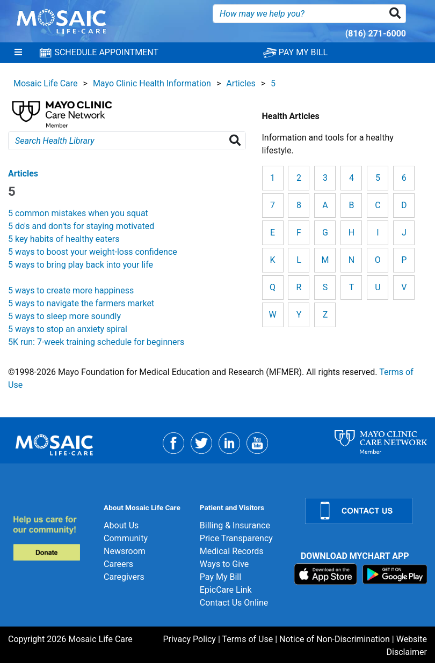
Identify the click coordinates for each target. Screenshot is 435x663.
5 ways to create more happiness (71, 290)
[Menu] (18, 52)
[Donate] (52, 538)
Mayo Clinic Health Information (152, 83)
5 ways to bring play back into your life (80, 265)
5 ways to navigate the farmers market (81, 303)
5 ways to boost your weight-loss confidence (92, 252)
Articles (240, 83)
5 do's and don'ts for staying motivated (81, 226)
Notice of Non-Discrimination (334, 639)
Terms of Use (247, 639)
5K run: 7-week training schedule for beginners (96, 342)
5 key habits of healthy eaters (63, 239)
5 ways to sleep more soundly (64, 316)
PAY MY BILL (295, 52)
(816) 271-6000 (375, 33)
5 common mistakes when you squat (78, 213)
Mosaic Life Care (45, 83)
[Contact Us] (363, 511)
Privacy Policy (189, 639)
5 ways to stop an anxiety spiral (67, 329)
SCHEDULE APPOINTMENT (98, 52)
